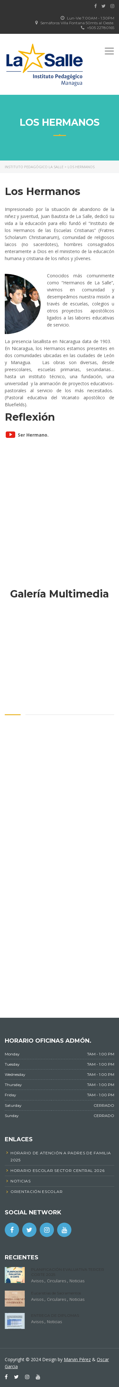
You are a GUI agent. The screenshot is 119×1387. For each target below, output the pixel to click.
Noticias (77, 1281)
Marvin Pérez (77, 1359)
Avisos (37, 1281)
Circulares (56, 1281)
